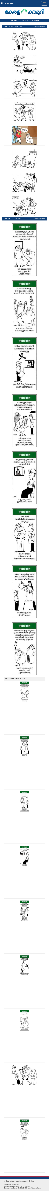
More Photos (39, 27)
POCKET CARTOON (12, 219)
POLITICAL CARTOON (13, 27)
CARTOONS (7, 3)
